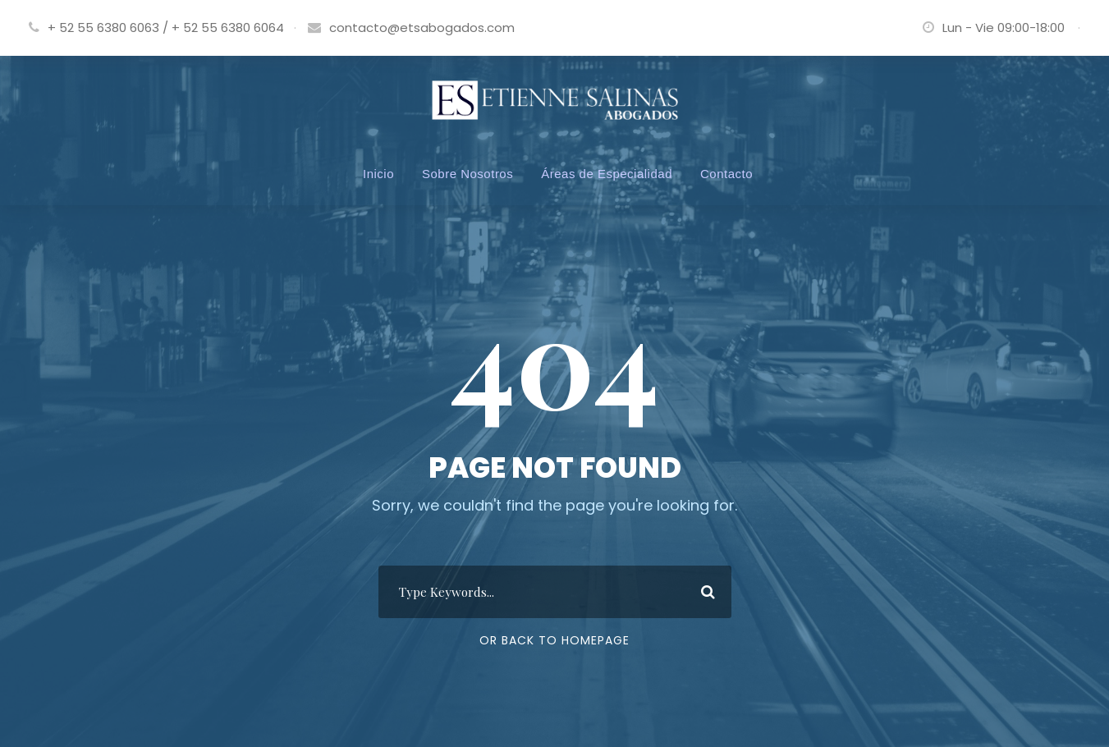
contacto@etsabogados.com (422, 27)
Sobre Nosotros (467, 174)
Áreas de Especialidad (606, 174)
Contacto (726, 174)
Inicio (378, 174)
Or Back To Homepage (554, 640)
